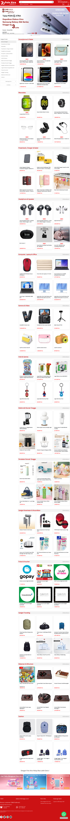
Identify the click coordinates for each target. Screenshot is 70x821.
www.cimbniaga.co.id (22, 799)
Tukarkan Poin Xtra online (45, 803)
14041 (2, 799)
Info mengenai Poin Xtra (45, 801)
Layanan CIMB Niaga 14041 (58, 801)
